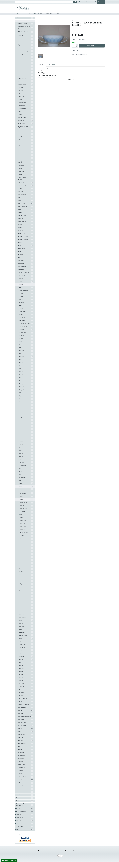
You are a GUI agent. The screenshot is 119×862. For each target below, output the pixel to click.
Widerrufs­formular (51, 850)
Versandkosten (84, 54)
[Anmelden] (81, 2)
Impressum (60, 850)
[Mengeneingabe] (74, 45)
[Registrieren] (89, 2)
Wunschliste (76, 50)
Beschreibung (42, 64)
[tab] (42, 64)
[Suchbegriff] (44, 2)
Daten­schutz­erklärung (70, 850)
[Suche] (75, 2)
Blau (39, 13)
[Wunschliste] (95, 2)
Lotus (35, 13)
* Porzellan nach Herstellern (22, 13)
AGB (79, 850)
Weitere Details (51, 64)
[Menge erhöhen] (77, 45)
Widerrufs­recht (41, 850)
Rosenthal (31, 13)
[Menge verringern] (77, 46)
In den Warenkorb (95, 45)
